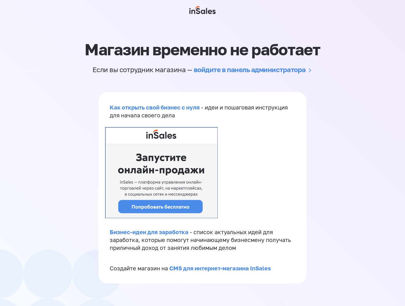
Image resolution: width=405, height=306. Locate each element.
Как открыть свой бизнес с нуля (155, 107)
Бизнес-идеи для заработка (149, 232)
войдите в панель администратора (250, 69)
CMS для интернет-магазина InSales (220, 268)
